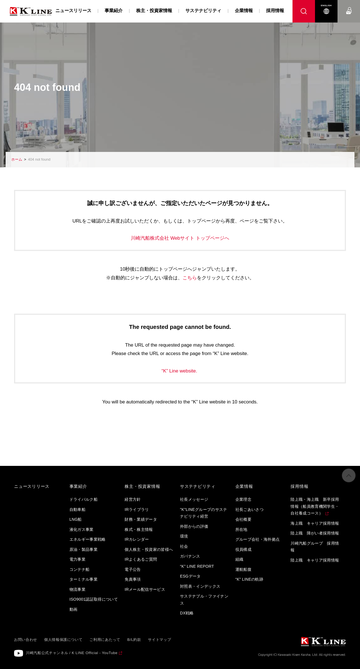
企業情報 (244, 10)
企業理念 (243, 499)
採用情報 (275, 10)
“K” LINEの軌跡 (249, 579)
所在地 (241, 529)
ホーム (16, 159)
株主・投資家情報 (154, 10)
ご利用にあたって (104, 639)
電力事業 (77, 559)
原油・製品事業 (83, 549)
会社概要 (243, 519)
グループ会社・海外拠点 (257, 539)
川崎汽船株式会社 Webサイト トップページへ (180, 238)
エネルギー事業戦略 (87, 539)
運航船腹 (243, 569)
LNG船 (75, 519)
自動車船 (77, 509)
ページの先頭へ (349, 481)
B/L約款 (134, 639)
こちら (190, 277)
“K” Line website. (179, 371)
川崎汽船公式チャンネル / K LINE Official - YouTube (72, 653)
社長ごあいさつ (249, 509)
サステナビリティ (203, 10)
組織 (239, 559)
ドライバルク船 (83, 499)
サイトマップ (159, 639)
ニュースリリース (73, 10)
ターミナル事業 (83, 579)
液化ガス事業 (81, 529)
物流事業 (77, 589)
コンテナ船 (79, 569)
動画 (73, 609)
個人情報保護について (63, 639)
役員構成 (243, 549)
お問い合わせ (349, 5)
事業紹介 (114, 10)
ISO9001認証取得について (93, 599)
